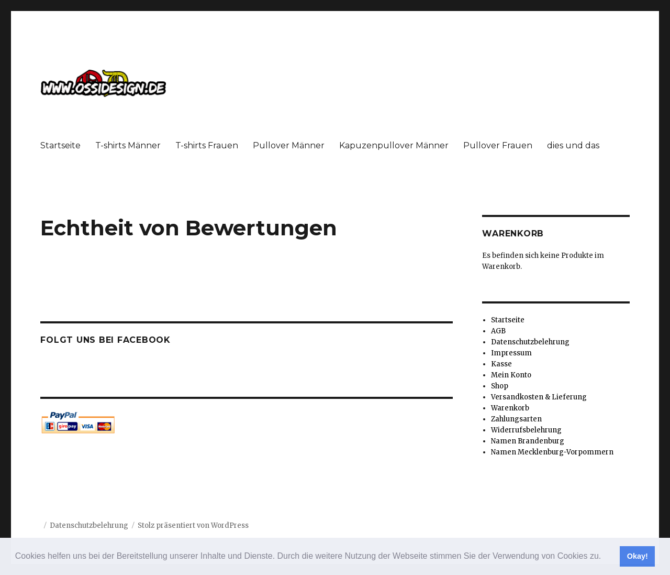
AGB (498, 331)
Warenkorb (510, 408)
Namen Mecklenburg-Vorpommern (552, 452)
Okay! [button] (637, 556)
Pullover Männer (289, 145)
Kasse (501, 364)
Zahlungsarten (516, 419)
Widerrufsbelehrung (526, 430)
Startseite (60, 145)
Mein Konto (511, 375)
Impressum (511, 353)
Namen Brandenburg (527, 441)
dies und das (573, 145)
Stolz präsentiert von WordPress (193, 525)
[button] (605, 557)
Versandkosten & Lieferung (539, 397)
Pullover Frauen (497, 145)
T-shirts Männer (128, 145)
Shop (499, 386)
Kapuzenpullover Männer (394, 145)
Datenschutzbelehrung (530, 342)
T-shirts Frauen (206, 145)
